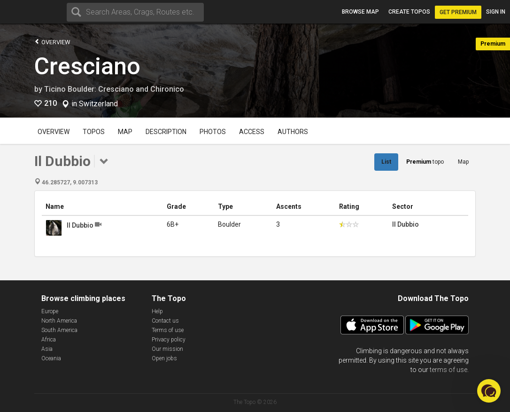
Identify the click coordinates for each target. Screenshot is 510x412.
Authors (293, 131)
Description (166, 131)
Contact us (165, 320)
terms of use (448, 369)
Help (157, 311)
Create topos (409, 11)
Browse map (360, 11)
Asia (47, 349)
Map (125, 131)
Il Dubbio (80, 225)
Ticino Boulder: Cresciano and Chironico (114, 89)
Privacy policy (168, 339)
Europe (49, 311)
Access (251, 131)
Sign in (495, 11)
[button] (489, 391)
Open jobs (164, 358)
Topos (94, 131)
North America (59, 320)
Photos (213, 131)
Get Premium (458, 12)
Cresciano (87, 66)
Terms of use (168, 330)
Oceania (51, 358)
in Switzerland (94, 104)
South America (59, 330)
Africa (48, 339)
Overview (52, 42)
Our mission (167, 349)
